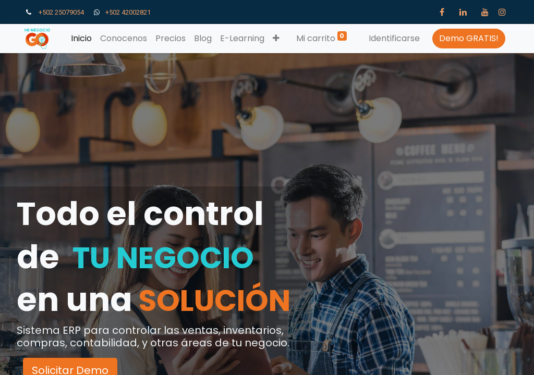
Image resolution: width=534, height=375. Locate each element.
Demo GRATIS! (469, 38)
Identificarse (394, 38)
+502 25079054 (61, 12)
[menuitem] (81, 38)
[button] (276, 38)
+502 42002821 (129, 12)
